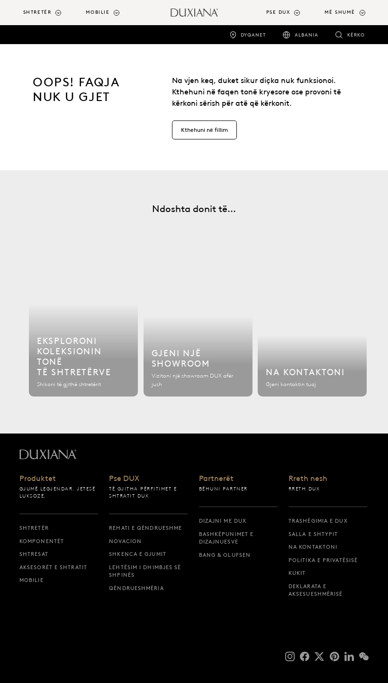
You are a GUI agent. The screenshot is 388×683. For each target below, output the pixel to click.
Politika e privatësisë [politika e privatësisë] (323, 560)
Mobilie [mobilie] (31, 580)
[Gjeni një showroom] (198, 329)
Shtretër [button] (37, 12)
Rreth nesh (308, 478)
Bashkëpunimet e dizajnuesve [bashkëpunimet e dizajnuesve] (226, 538)
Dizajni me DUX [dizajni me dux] (222, 520)
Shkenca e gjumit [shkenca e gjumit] (137, 554)
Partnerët (216, 478)
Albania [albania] (306, 35)
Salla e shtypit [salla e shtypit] (313, 534)
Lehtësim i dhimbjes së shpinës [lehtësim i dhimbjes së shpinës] (145, 571)
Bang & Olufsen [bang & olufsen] (225, 555)
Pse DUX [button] (278, 12)
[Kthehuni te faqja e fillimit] (194, 12)
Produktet (37, 478)
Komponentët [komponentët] (41, 541)
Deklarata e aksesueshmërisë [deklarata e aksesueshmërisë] (316, 590)
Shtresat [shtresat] (33, 554)
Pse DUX (124, 478)
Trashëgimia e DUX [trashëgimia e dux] (318, 520)
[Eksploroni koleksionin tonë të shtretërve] (83, 329)
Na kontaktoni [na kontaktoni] (313, 547)
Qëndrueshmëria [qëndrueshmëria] (136, 588)
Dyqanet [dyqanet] (253, 35)
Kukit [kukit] (297, 573)
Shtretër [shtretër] (34, 528)
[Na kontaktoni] (312, 329)
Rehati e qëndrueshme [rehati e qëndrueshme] (145, 528)
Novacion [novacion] (125, 541)
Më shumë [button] (340, 12)
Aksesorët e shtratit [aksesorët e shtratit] (53, 567)
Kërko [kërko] (356, 35)
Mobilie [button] (98, 12)
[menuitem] (50, 12)
